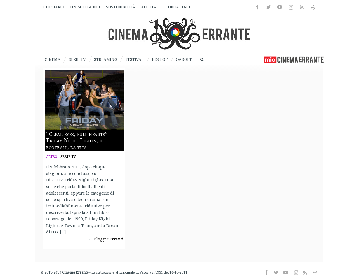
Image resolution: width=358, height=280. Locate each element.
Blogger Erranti (108, 239)
